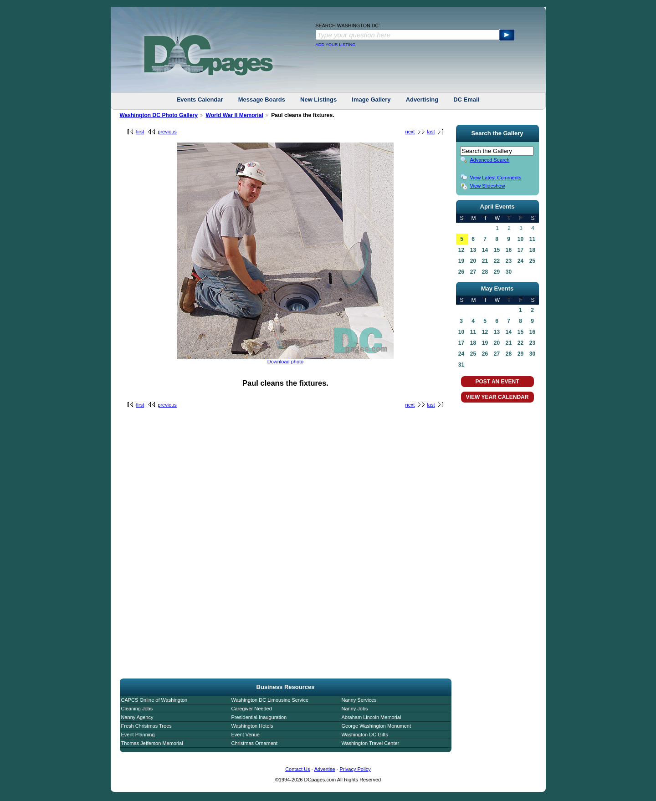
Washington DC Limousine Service (270, 700)
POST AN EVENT (497, 381)
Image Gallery (371, 99)
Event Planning (138, 734)
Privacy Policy (354, 769)
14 (485, 250)
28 (485, 272)
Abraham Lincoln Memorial (371, 717)
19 (461, 261)
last (431, 131)
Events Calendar (200, 99)
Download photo (285, 361)
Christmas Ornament (254, 743)
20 (473, 261)
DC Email (466, 99)
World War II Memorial (234, 115)
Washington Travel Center (371, 743)
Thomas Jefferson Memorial (152, 743)
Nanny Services (359, 700)
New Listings (318, 99)
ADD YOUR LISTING (336, 44)
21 (485, 261)
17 (520, 250)
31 (461, 365)
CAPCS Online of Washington (154, 700)
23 (509, 261)
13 (473, 250)
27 (473, 272)
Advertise (324, 769)
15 (497, 250)
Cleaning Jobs (137, 708)
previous (167, 131)
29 (497, 272)
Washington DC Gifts (365, 734)
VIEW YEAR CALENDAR (497, 397)
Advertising (422, 99)
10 (520, 239)
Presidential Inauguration (259, 717)
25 (532, 261)
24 (520, 261)
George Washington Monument (376, 726)
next (410, 131)
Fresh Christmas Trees (146, 726)
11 (532, 239)
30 (509, 272)
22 (497, 261)
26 (461, 272)
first (140, 131)
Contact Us (297, 769)
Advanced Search (490, 160)
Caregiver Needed (251, 708)
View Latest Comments (496, 177)
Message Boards (261, 99)
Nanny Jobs (355, 708)
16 (509, 250)
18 (532, 250)
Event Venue (245, 734)
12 (461, 250)
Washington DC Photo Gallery (159, 115)
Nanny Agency (137, 717)
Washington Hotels (252, 726)
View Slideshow (487, 186)
